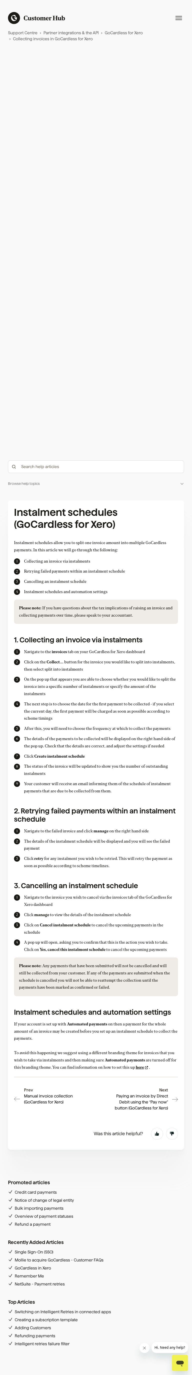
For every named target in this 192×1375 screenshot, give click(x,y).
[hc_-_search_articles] (96, 466)
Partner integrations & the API (71, 33)
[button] (96, 483)
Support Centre (23, 33)
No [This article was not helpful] (172, 1134)
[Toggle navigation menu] (179, 18)
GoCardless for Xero (124, 33)
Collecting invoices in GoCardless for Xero (53, 39)
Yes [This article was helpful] (157, 1134)
